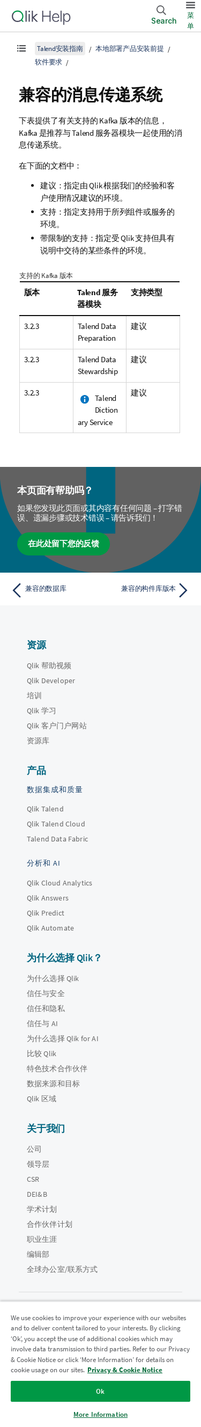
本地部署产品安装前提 (129, 48)
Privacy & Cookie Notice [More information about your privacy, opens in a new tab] (124, 1369)
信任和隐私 (46, 1008)
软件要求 (48, 62)
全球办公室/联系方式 (62, 1269)
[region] (100, 1364)
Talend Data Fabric (57, 839)
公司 (34, 1149)
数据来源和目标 (53, 1083)
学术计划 (42, 1209)
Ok (100, 1391)
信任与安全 (46, 993)
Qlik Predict (45, 913)
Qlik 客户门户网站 (57, 725)
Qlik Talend (45, 809)
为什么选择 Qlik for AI (63, 1038)
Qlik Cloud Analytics (59, 883)
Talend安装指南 (60, 48)
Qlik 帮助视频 (49, 665)
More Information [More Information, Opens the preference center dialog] (100, 1414)
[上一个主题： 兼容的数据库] (53, 590)
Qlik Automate (50, 928)
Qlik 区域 (41, 1098)
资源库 (38, 740)
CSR (33, 1179)
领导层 (38, 1164)
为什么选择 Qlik (53, 978)
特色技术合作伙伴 (57, 1068)
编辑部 (38, 1254)
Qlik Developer (51, 680)
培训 (34, 695)
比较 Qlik (41, 1053)
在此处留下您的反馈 (63, 543)
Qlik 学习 (41, 710)
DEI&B (37, 1194)
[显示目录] (21, 48)
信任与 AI (42, 1023)
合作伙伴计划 (49, 1224)
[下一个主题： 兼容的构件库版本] (147, 590)
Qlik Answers (48, 898)
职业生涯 (42, 1239)
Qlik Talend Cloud (56, 824)
